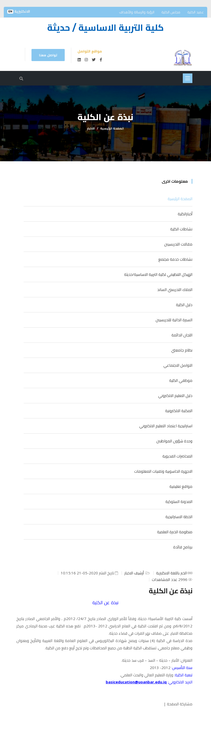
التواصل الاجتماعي (177, 365)
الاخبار (91, 128)
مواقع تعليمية (180, 486)
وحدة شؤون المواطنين (174, 440)
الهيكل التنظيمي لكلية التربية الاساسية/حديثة (158, 274)
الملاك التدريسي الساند (174, 289)
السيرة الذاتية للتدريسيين (174, 319)
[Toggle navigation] (187, 78)
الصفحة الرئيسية (112, 128)
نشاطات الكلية (181, 228)
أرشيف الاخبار (134, 572)
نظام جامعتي (181, 350)
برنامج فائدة (182, 546)
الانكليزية (18, 11)
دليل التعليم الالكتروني (175, 395)
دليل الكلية (184, 304)
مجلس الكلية (170, 12)
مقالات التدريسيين (178, 244)
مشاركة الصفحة (179, 703)
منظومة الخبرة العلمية (174, 531)
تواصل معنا (48, 55)
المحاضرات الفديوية (177, 456)
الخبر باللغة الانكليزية (171, 572)
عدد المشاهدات (165, 579)
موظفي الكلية (180, 380)
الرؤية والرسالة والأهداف (136, 12)
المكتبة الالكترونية (178, 410)
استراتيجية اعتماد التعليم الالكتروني (165, 425)
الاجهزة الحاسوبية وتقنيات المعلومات (163, 471)
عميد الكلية (195, 12)
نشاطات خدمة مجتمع (175, 259)
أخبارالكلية (185, 213)
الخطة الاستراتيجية (178, 516)
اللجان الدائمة (181, 334)
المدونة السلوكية (178, 501)
